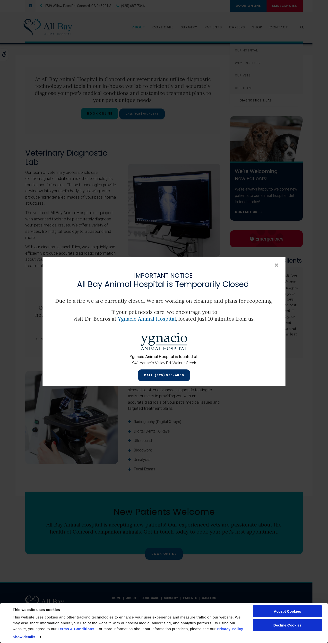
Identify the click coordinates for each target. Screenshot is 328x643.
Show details (24, 637)
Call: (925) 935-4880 (164, 375)
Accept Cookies (287, 611)
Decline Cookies (287, 625)
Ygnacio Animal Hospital (147, 319)
